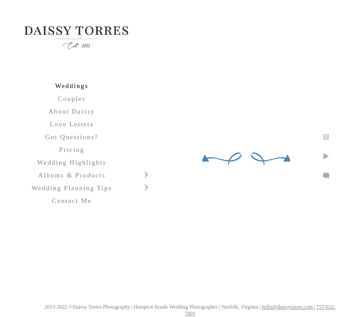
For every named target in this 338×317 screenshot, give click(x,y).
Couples (71, 98)
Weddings (71, 85)
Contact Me (72, 200)
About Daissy (71, 111)
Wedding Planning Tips (72, 188)
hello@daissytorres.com (195, 313)
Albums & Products (71, 175)
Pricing (71, 149)
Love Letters (72, 124)
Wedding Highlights (72, 162)
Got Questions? (72, 136)
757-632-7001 (239, 313)
